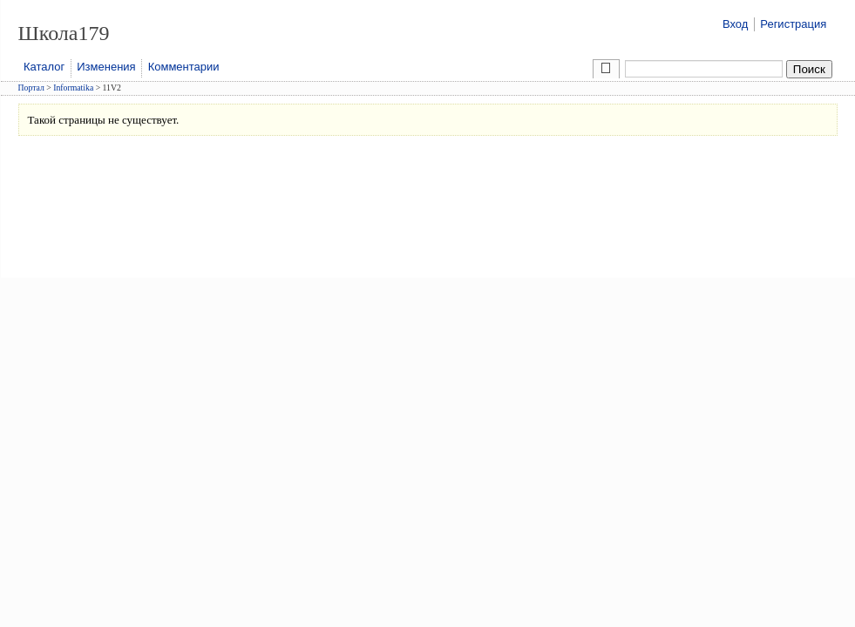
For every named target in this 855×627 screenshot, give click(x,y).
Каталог (44, 66)
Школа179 (64, 33)
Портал (31, 87)
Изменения (106, 66)
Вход (735, 23)
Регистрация (793, 23)
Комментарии (184, 66)
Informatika (73, 87)
